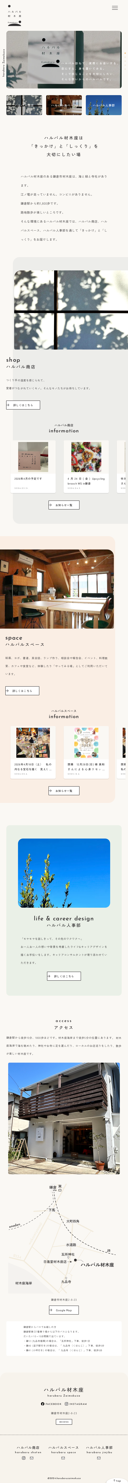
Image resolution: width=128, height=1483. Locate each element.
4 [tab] (125, 65)
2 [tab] (125, 57)
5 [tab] (125, 69)
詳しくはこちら (20, 405)
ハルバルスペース (63, 1449)
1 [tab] (125, 53)
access (64, 1422)
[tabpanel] (64, 59)
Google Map (61, 1310)
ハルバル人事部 (99, 1449)
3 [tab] (125, 61)
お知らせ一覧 (61, 505)
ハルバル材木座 (64, 1391)
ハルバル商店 (28, 1449)
